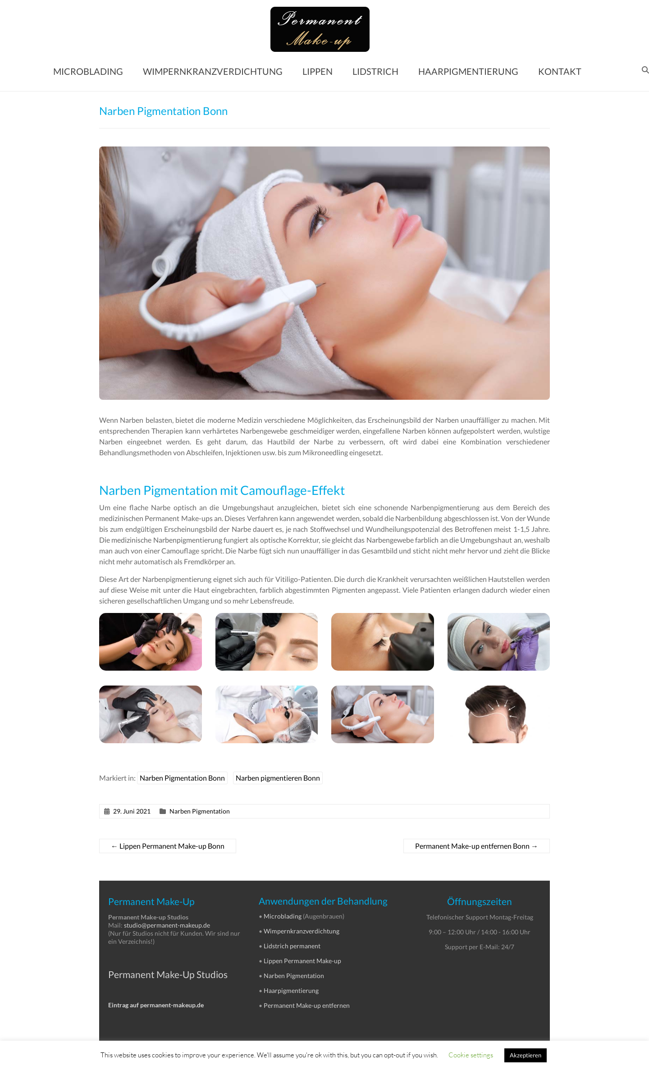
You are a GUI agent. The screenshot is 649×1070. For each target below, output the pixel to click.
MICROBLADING (88, 71)
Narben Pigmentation (199, 811)
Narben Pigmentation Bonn (182, 777)
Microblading (283, 916)
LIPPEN (317, 71)
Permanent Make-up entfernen (307, 1005)
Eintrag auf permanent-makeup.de (156, 1005)
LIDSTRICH (375, 71)
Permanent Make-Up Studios (168, 974)
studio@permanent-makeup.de (167, 925)
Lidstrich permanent (292, 946)
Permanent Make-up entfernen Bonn (476, 845)
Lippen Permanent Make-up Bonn (167, 845)
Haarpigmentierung (291, 990)
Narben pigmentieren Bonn (278, 777)
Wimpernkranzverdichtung (301, 931)
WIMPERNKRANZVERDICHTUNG (213, 71)
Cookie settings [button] (470, 1055)
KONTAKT (559, 71)
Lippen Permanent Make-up (302, 961)
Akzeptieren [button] (525, 1055)
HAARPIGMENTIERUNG (468, 71)
